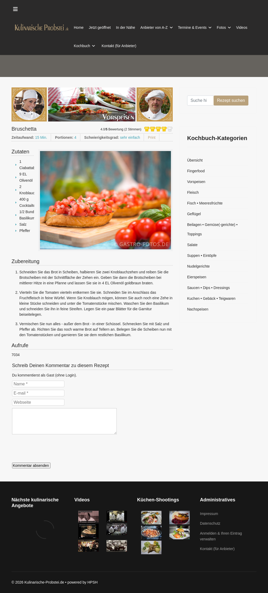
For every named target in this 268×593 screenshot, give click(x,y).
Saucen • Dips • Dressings (208, 288)
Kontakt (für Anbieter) (119, 46)
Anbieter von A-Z (154, 27)
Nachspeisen (197, 309)
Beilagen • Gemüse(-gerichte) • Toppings (212, 229)
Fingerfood (196, 171)
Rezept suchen (231, 100)
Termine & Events (192, 27)
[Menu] (15, 9)
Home (78, 27)
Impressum (209, 514)
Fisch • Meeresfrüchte (205, 203)
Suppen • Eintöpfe (201, 255)
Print (151, 137)
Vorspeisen (196, 182)
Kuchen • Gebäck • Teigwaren (211, 298)
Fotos (221, 27)
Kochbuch (82, 46)
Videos (241, 27)
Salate (192, 245)
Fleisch (193, 192)
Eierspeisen (196, 277)
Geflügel (194, 214)
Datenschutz (210, 523)
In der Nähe (125, 27)
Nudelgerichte (198, 266)
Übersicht (195, 160)
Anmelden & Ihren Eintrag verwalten (221, 536)
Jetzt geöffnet (100, 27)
